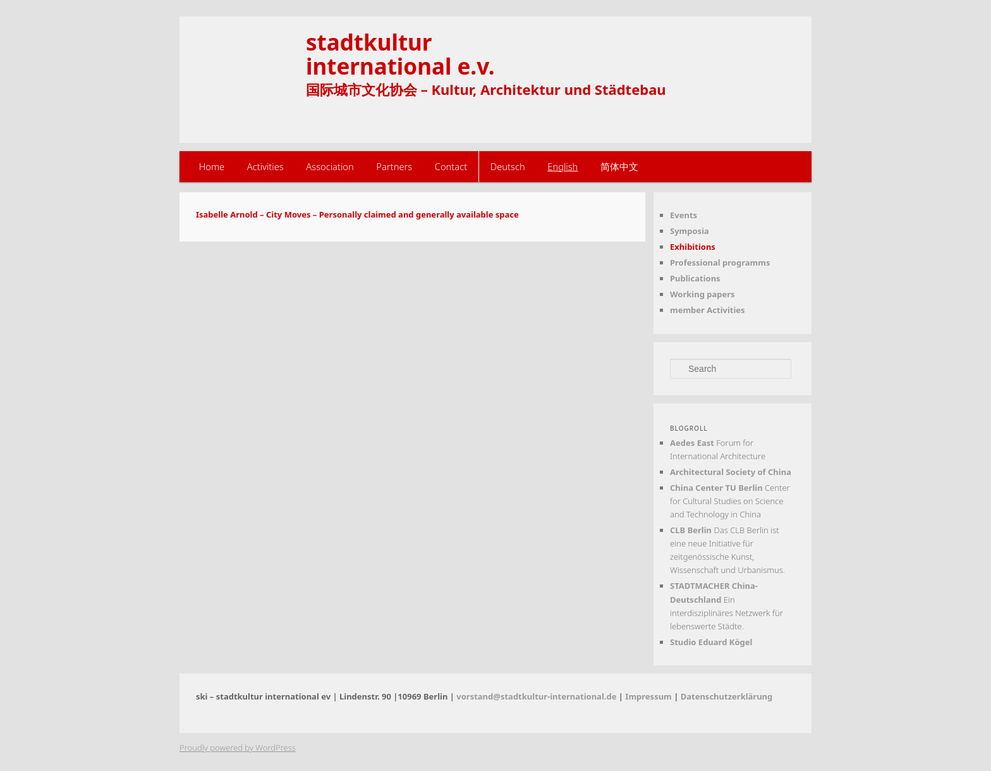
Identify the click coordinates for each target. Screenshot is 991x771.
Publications (695, 278)
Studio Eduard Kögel (711, 642)
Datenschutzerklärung (727, 696)
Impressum (648, 696)
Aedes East (692, 442)
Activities (265, 166)
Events (683, 215)
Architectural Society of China (730, 472)
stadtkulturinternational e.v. (400, 53)
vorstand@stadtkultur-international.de (536, 696)
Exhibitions (692, 246)
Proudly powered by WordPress (237, 747)
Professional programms (720, 262)
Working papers (702, 294)
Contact (451, 166)
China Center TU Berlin (716, 487)
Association (329, 166)
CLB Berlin (691, 530)
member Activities (707, 310)
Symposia (689, 231)
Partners (394, 166)
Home (212, 166)
